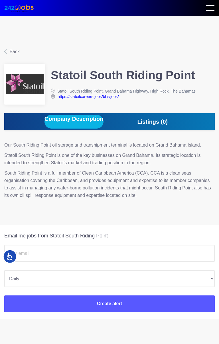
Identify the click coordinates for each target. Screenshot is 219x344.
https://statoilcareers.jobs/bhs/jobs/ (88, 96)
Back (14, 51)
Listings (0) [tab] (152, 122)
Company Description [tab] (74, 119)
